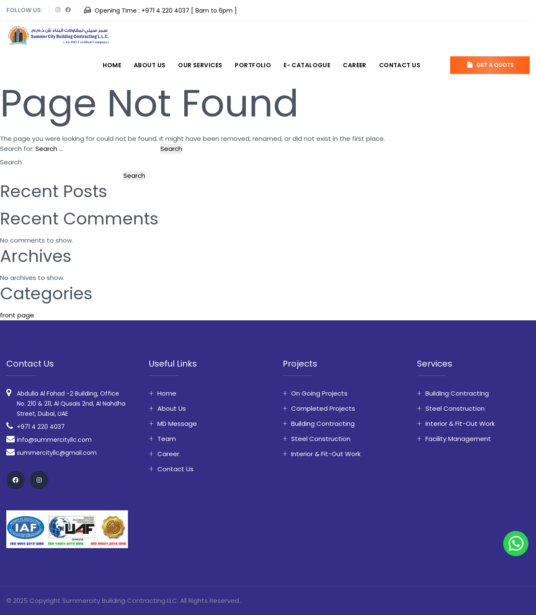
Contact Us (399, 65)
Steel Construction (320, 438)
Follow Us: (24, 10)
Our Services (200, 65)
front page (17, 315)
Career (354, 65)
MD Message (177, 423)
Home (112, 65)
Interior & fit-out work (326, 453)
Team (166, 438)
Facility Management (458, 438)
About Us (149, 65)
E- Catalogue (307, 65)
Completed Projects (323, 408)
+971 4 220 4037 (165, 10)
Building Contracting (323, 423)
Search (11, 162)
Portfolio (253, 65)
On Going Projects (319, 393)
